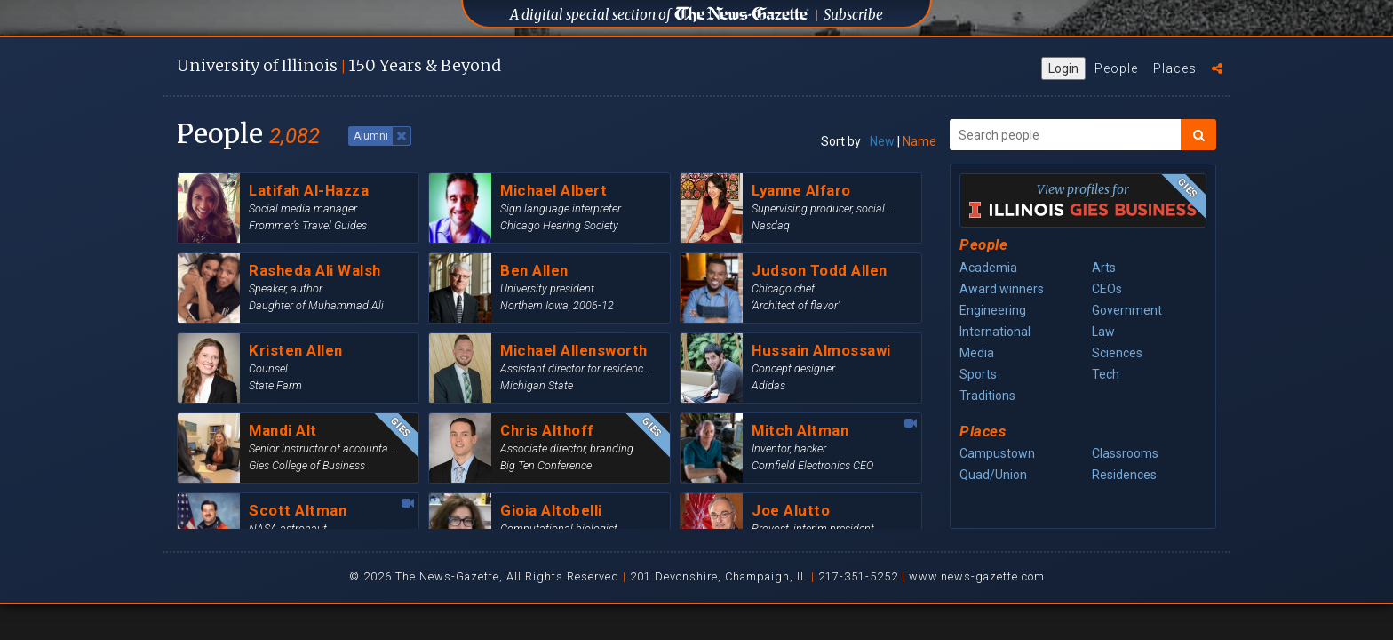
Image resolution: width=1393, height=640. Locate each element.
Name (919, 141)
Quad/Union (993, 475)
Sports (978, 374)
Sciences (1117, 353)
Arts (1104, 267)
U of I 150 (339, 65)
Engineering (992, 310)
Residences (1124, 475)
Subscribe (853, 14)
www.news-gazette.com (977, 576)
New (882, 141)
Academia (988, 267)
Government (1127, 310)
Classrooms (1125, 453)
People (1116, 68)
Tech (1105, 374)
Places (1175, 68)
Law (1103, 331)
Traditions (987, 395)
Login (1063, 68)
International (995, 331)
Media (976, 353)
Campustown (997, 453)
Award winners (1001, 289)
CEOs (1107, 289)
